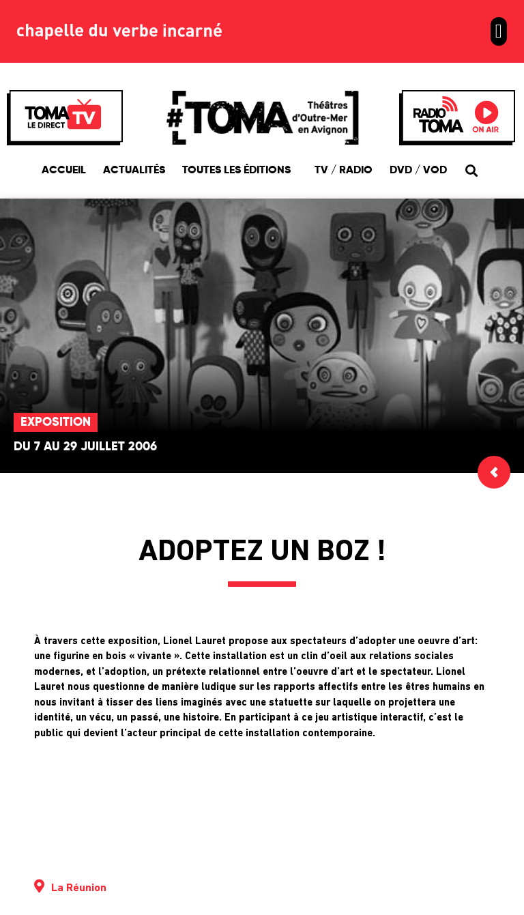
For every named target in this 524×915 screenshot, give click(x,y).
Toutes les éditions (239, 170)
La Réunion (78, 888)
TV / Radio (344, 170)
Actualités (134, 170)
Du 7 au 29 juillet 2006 (85, 447)
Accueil (64, 170)
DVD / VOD (418, 170)
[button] (499, 31)
